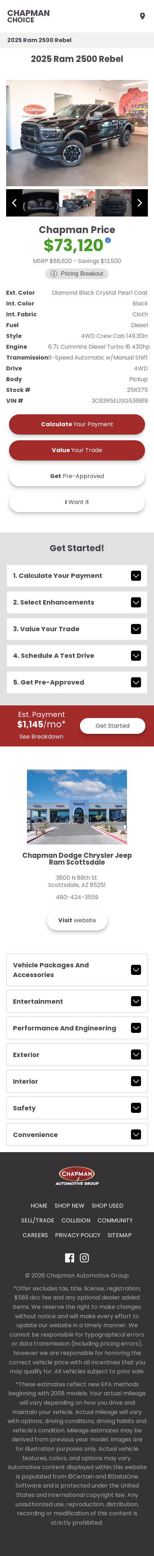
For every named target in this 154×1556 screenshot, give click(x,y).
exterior (77, 1054)
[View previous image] (14, 203)
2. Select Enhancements (77, 602)
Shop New (70, 1205)
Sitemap (120, 1235)
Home (39, 1205)
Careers (35, 1235)
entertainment (77, 1001)
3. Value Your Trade (77, 629)
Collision (76, 1220)
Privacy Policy (77, 1235)
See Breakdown (41, 736)
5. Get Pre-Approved (77, 682)
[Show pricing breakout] (108, 240)
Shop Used (107, 1205)
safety (77, 1108)
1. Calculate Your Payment (77, 576)
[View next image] (140, 203)
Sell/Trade (37, 1220)
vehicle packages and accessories (77, 969)
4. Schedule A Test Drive (77, 656)
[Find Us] (142, 16)
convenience (77, 1134)
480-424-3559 (77, 897)
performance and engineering (77, 1028)
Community (115, 1220)
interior (77, 1081)
